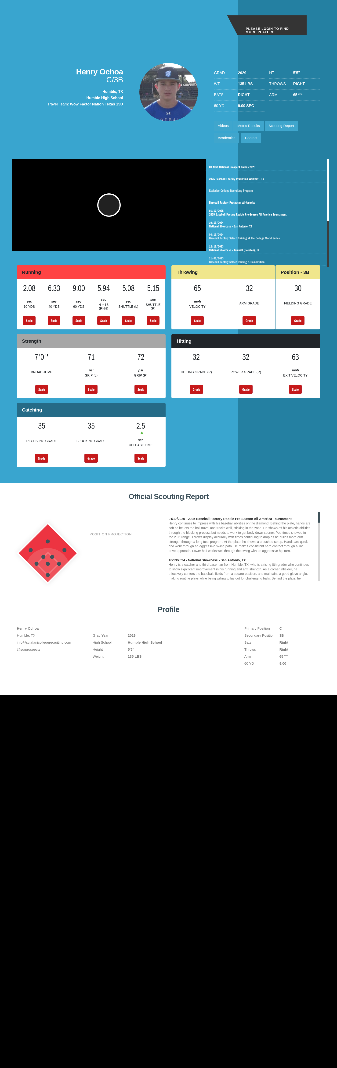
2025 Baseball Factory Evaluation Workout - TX (266, 181)
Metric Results (251, 126)
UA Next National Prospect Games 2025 (266, 168)
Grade (249, 327)
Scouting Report (285, 126)
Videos (224, 126)
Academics (227, 139)
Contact (253, 139)
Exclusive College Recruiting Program (271, 194)
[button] (110, 209)
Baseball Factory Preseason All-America (265, 208)
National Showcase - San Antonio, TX (265, 234)
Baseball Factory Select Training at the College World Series (270, 248)
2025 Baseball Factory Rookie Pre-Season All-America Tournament (265, 221)
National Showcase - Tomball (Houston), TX (265, 261)
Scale (29, 327)
